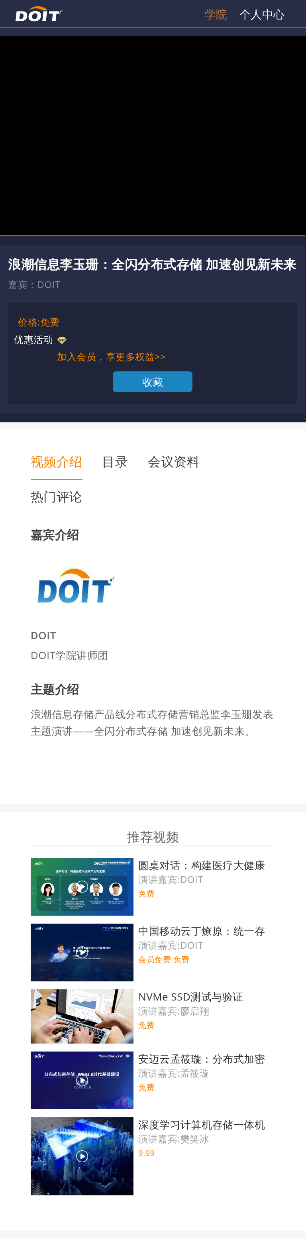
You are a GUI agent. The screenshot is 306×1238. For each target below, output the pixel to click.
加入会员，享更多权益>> (111, 356)
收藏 (152, 382)
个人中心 (262, 14)
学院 (216, 14)
